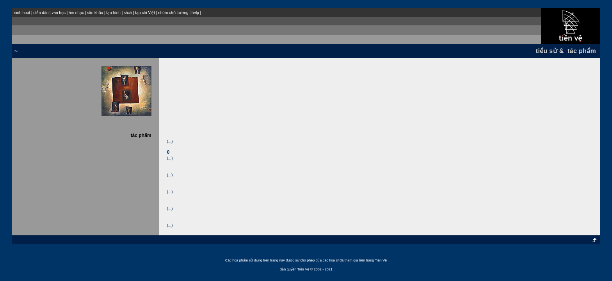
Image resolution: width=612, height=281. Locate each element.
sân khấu (95, 13)
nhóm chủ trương (173, 13)
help (195, 13)
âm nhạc (76, 13)
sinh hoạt (22, 13)
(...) (170, 141)
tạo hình (113, 13)
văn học (58, 13)
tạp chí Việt (145, 13)
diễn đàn (40, 13)
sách (128, 13)
